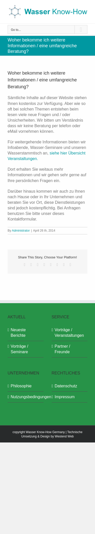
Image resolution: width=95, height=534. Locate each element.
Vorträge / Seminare (19, 349)
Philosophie (21, 386)
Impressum (65, 397)
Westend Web (64, 436)
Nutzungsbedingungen (26, 397)
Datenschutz (66, 386)
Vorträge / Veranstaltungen (69, 333)
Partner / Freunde (62, 349)
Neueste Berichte (18, 333)
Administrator (21, 230)
